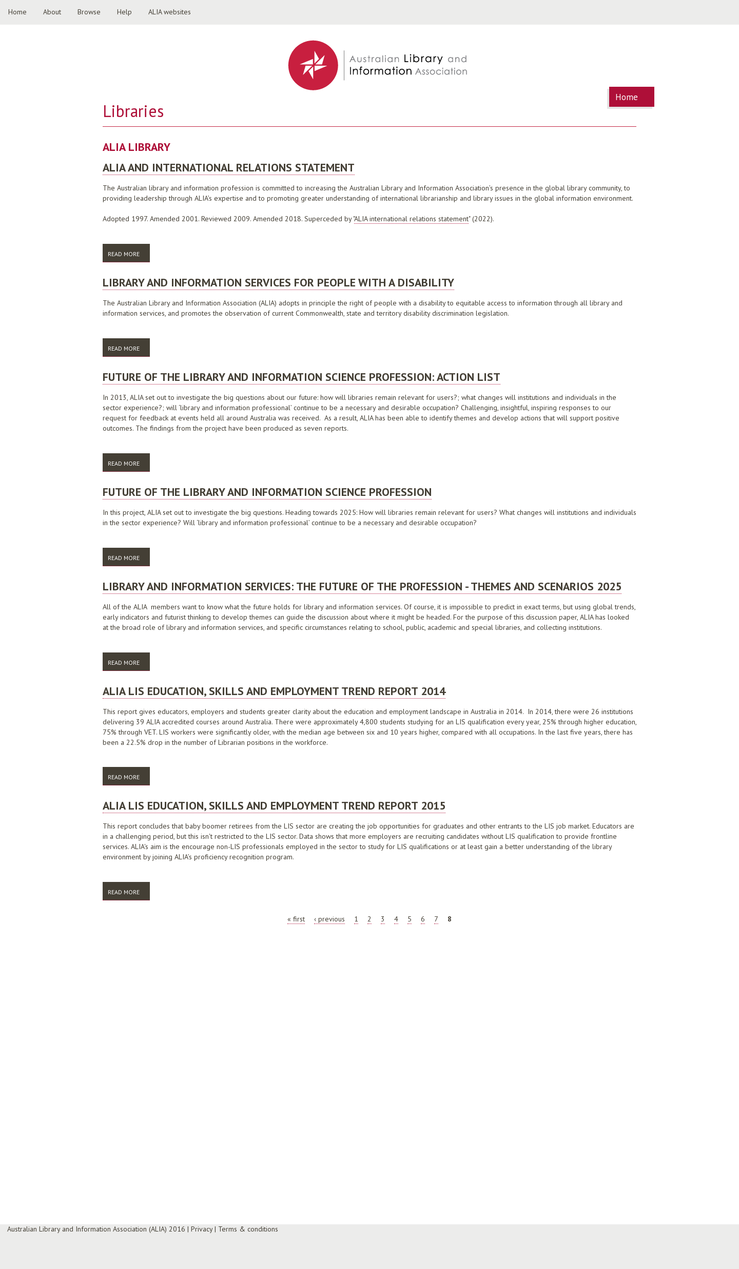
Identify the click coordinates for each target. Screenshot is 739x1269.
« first (296, 919)
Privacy (201, 1229)
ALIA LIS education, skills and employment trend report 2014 (274, 691)
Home (17, 11)
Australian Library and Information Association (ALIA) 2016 (96, 1229)
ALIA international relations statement (411, 218)
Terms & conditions (248, 1229)
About (52, 11)
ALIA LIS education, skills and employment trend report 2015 (274, 805)
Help (124, 11)
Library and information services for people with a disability (278, 282)
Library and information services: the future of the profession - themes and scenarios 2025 (362, 586)
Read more (129, 253)
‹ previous (329, 919)
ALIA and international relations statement (229, 167)
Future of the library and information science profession (267, 492)
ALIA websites (169, 11)
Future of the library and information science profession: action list (301, 377)
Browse (89, 11)
